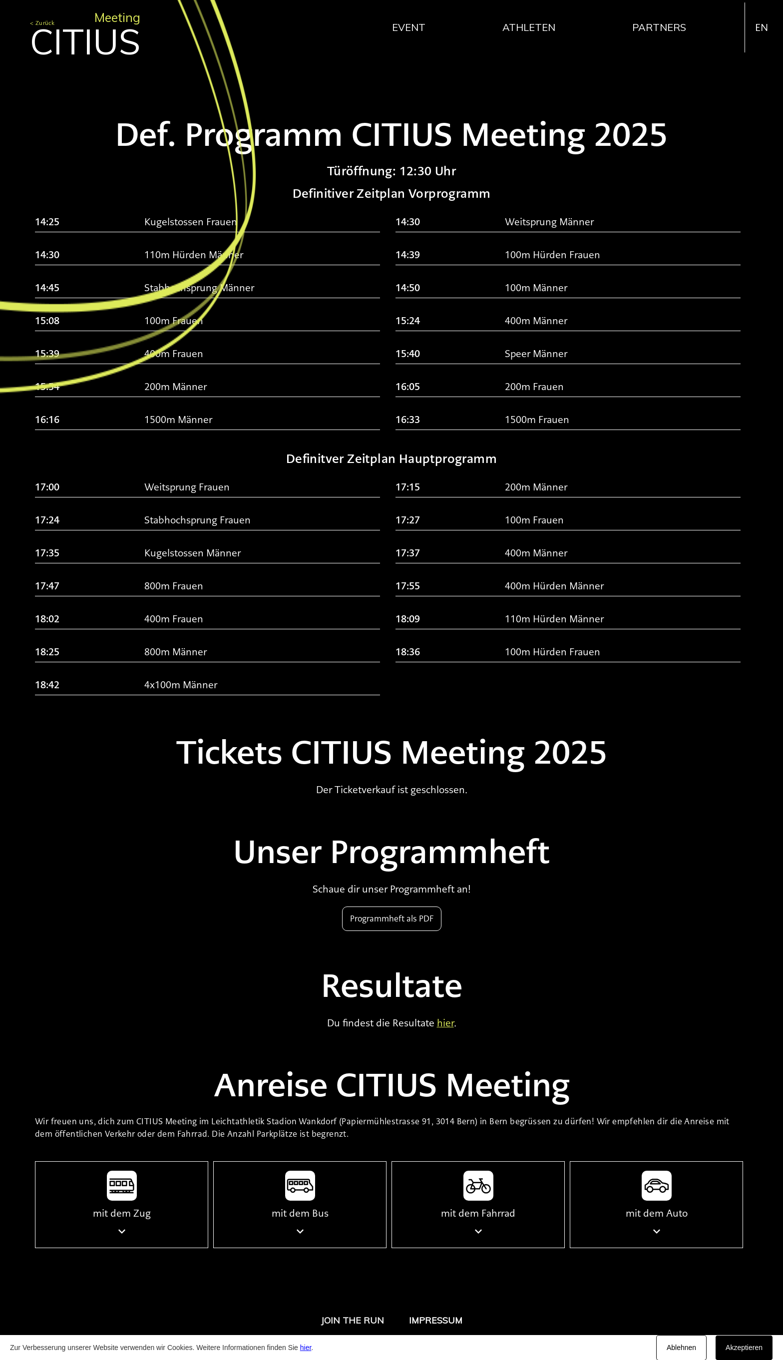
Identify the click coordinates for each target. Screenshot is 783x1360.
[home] (85, 29)
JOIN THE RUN (352, 1320)
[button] (413, 27)
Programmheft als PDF (391, 918)
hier (306, 1348)
